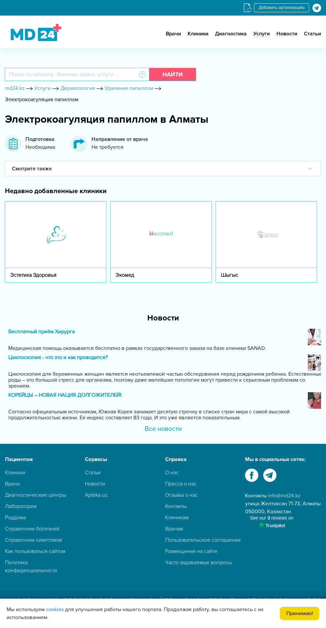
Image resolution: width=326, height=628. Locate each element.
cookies (55, 609)
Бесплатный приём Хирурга (41, 332)
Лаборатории (21, 506)
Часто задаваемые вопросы (198, 562)
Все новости (163, 429)
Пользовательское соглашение (203, 540)
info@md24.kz (284, 495)
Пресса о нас (181, 484)
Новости (286, 33)
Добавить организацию (282, 7)
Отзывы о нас (181, 495)
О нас (172, 472)
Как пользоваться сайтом (35, 551)
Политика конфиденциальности (31, 566)
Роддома (15, 517)
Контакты (176, 506)
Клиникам (177, 517)
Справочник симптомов (33, 540)
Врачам (174, 528)
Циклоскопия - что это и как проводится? (58, 358)
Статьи (312, 33)
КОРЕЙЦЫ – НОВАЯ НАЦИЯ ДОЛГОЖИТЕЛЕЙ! (65, 395)
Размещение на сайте (191, 551)
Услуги (261, 33)
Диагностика (231, 33)
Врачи (173, 33)
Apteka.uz (96, 495)
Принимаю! (299, 613)
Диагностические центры (35, 495)
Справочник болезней (32, 528)
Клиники (198, 33)
